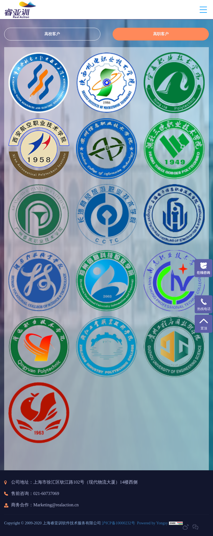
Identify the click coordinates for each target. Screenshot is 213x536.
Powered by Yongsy (152, 523)
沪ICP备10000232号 (118, 523)
